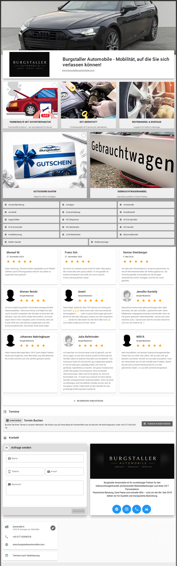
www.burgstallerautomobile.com (78, 70)
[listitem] (30, 537)
